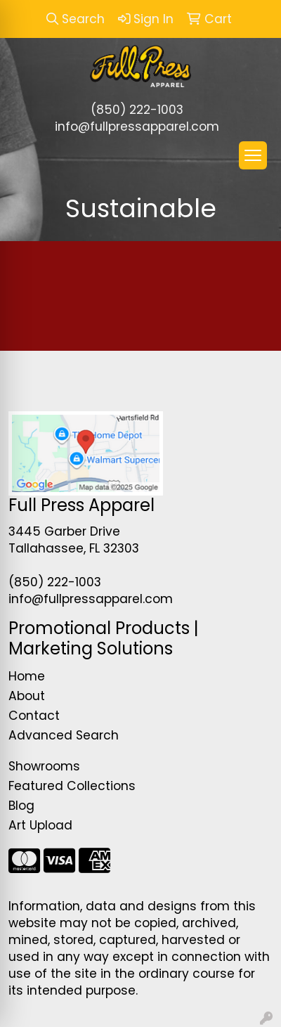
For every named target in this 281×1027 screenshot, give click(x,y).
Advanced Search (63, 735)
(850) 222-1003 (137, 109)
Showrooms (44, 766)
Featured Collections (72, 785)
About (26, 695)
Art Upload (40, 825)
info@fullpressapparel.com (137, 126)
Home (26, 676)
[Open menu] (253, 155)
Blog (21, 805)
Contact (34, 715)
